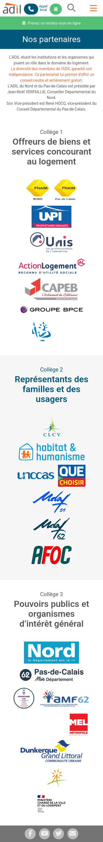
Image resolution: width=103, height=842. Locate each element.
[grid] (71, 10)
